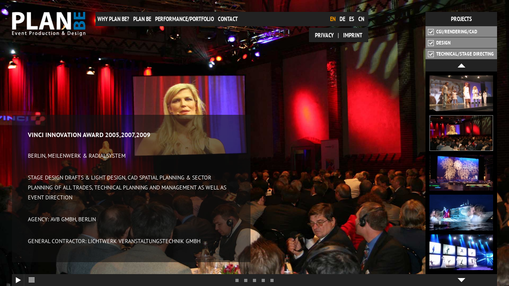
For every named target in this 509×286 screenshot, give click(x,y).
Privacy (324, 35)
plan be (142, 19)
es (351, 19)
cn (361, 19)
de (342, 19)
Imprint (352, 35)
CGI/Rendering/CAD (452, 31)
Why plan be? (113, 19)
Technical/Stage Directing (461, 54)
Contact (228, 19)
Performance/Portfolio (184, 19)
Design (439, 42)
